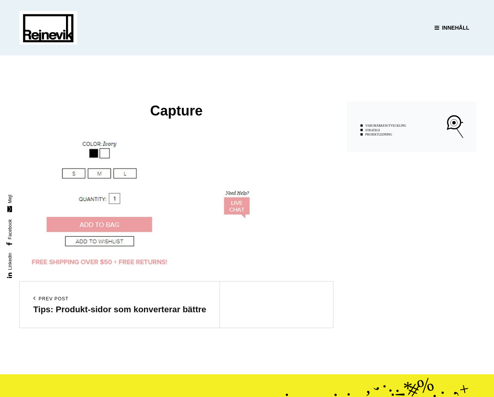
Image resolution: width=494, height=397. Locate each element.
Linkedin (9, 261)
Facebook (9, 229)
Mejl (9, 198)
